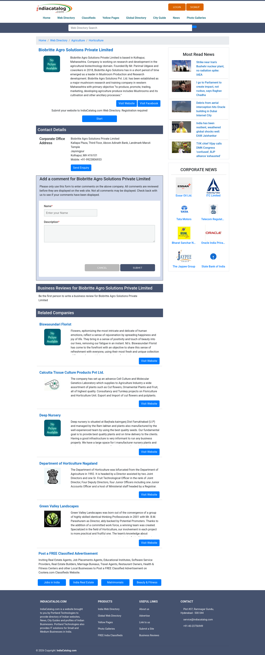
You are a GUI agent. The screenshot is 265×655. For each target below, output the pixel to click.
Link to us (144, 622)
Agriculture (78, 40)
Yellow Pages (110, 17)
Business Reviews (149, 635)
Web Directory (66, 17)
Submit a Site (146, 628)
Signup (195, 7)
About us (144, 609)
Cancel (102, 267)
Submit (137, 267)
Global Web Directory (109, 615)
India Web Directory (109, 609)
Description (52, 222)
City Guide (159, 17)
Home (46, 17)
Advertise (144, 615)
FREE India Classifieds (110, 635)
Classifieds (89, 17)
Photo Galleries (196, 17)
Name (48, 206)
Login (177, 7)
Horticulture (96, 40)
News (176, 17)
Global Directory (136, 17)
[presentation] (70, 254)
